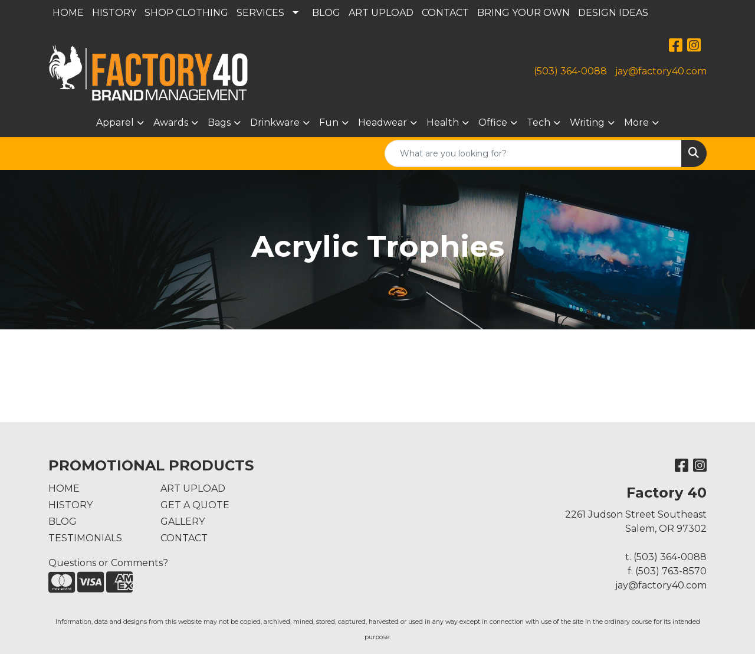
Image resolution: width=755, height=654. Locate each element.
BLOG (326, 12)
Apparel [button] (115, 122)
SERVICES (260, 12)
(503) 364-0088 (570, 71)
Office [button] (492, 122)
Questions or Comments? (108, 562)
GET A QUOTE (194, 505)
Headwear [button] (382, 122)
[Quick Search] (533, 153)
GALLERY (182, 521)
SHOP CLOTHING (186, 12)
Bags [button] (219, 122)
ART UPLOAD (381, 12)
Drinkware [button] (275, 122)
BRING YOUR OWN (523, 12)
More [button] (636, 122)
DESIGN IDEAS (613, 12)
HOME (68, 12)
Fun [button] (329, 122)
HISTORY (114, 12)
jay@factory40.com (661, 71)
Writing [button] (587, 122)
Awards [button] (170, 122)
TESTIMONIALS (85, 538)
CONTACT (445, 12)
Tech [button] (538, 122)
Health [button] (442, 122)
